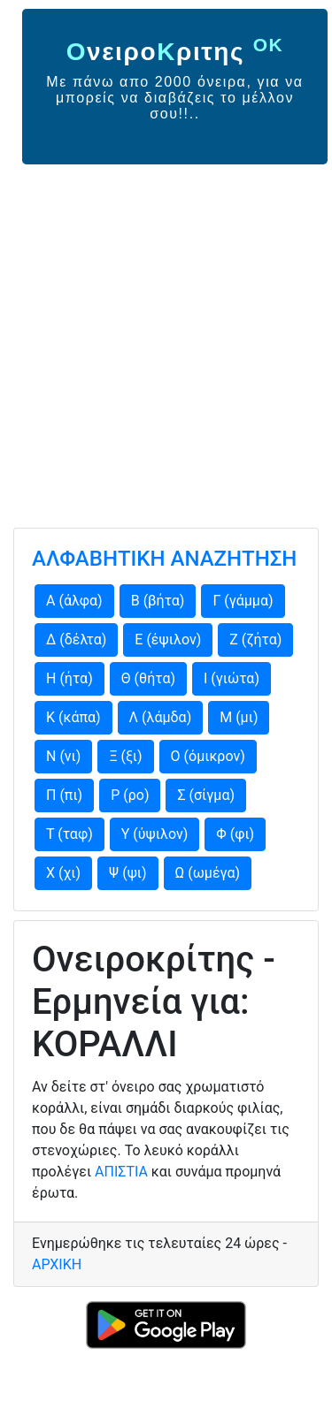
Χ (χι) (63, 872)
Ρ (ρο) (130, 795)
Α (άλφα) (74, 600)
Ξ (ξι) (125, 756)
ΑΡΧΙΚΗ (56, 1264)
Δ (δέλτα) (76, 639)
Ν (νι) (63, 756)
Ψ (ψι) (127, 872)
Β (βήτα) (158, 600)
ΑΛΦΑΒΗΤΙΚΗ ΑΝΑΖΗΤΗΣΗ (164, 558)
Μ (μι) (239, 717)
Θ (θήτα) (148, 678)
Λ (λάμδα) (160, 717)
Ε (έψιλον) (168, 639)
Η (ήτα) (69, 678)
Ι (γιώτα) (231, 678)
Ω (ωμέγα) (208, 872)
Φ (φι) (235, 834)
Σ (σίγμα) (206, 795)
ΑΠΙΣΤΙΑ (121, 1171)
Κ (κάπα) (73, 717)
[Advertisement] (166, 339)
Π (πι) (64, 795)
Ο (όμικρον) (208, 756)
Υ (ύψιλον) (155, 834)
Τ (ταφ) (69, 834)
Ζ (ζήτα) (255, 639)
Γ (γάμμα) (242, 600)
